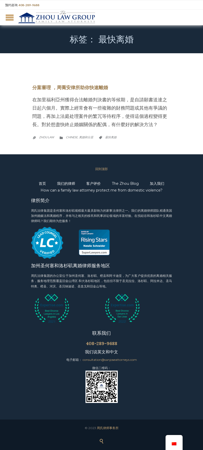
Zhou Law (46, 137)
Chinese (71, 137)
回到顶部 (101, 169)
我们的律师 (66, 183)
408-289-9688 (29, 5)
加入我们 (157, 183)
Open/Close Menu (9, 17)
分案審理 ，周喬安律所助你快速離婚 (70, 87)
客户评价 (93, 183)
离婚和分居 (86, 137)
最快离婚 (110, 137)
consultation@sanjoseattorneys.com (110, 360)
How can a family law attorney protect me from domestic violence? (101, 190)
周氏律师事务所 (108, 428)
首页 (42, 183)
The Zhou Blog (125, 183)
